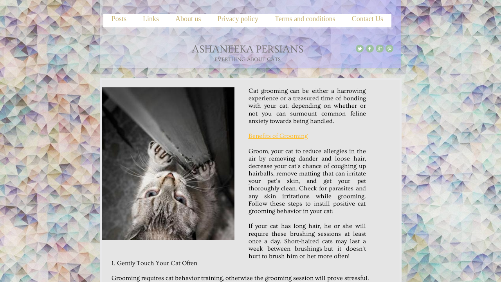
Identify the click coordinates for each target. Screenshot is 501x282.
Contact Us (368, 19)
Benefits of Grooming (278, 135)
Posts (119, 19)
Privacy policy (237, 19)
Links (151, 19)
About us (188, 19)
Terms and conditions (305, 19)
